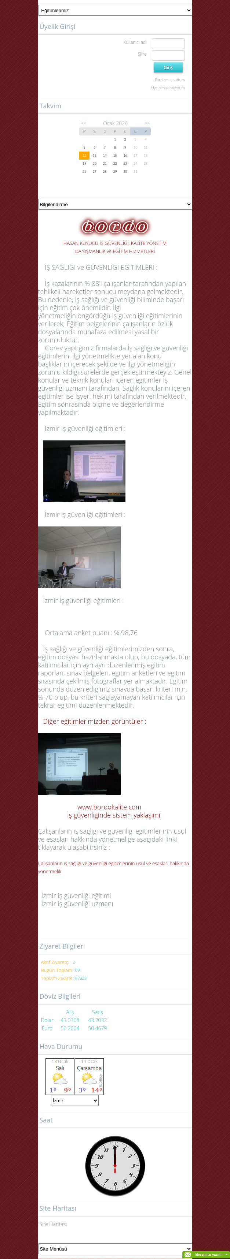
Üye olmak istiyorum (168, 87)
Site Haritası (53, 1224)
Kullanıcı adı (134, 42)
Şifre (142, 54)
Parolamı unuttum (170, 79)
